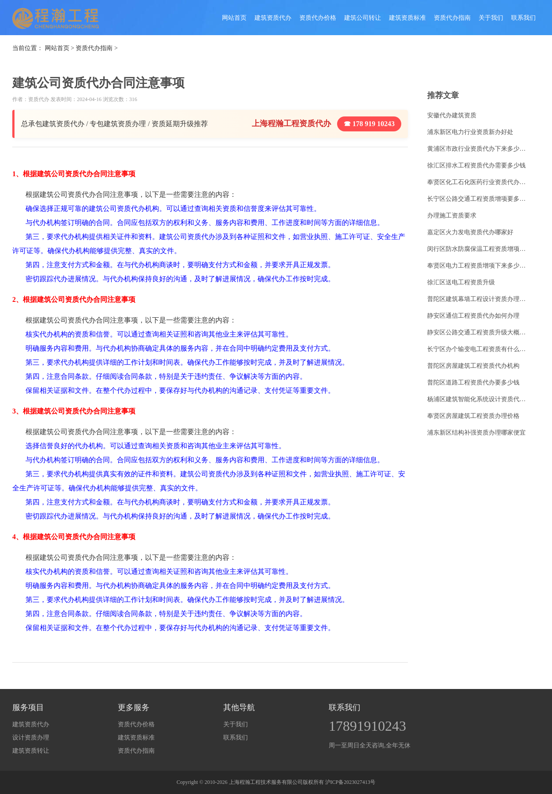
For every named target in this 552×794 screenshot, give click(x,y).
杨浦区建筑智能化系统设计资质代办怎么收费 (479, 399)
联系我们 (523, 18)
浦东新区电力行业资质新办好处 (470, 132)
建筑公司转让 (362, 18)
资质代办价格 (317, 18)
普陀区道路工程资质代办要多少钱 (473, 382)
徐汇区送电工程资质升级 (461, 282)
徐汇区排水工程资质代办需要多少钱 (476, 165)
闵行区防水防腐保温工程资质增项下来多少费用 (479, 249)
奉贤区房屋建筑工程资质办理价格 (473, 416)
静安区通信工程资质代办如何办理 (473, 315)
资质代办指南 (452, 18)
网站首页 (234, 18)
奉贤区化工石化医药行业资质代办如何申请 (479, 182)
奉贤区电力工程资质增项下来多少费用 (479, 265)
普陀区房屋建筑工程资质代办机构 (473, 366)
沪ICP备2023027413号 (350, 782)
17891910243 (367, 725)
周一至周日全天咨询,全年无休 (369, 745)
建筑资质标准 (407, 18)
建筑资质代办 (272, 18)
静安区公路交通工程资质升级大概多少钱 (479, 332)
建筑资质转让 (30, 750)
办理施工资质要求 (451, 215)
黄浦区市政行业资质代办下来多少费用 (479, 148)
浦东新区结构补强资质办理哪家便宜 (476, 432)
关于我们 (491, 18)
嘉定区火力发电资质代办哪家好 (470, 232)
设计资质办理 (30, 737)
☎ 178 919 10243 (369, 123)
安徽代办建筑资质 (451, 115)
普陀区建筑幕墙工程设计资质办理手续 (479, 299)
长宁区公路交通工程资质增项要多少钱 (479, 199)
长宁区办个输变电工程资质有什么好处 (479, 349)
